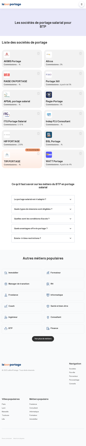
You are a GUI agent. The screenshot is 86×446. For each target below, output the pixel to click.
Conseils (72, 384)
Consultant (33, 408)
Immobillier (33, 419)
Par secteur (73, 376)
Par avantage (74, 380)
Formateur (33, 415)
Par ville (72, 372)
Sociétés (72, 369)
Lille (3, 419)
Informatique (34, 412)
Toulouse (5, 415)
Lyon (3, 408)
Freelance (33, 404)
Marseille (5, 412)
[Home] (12, 4)
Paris (4, 404)
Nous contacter (7, 438)
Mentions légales (18, 438)
